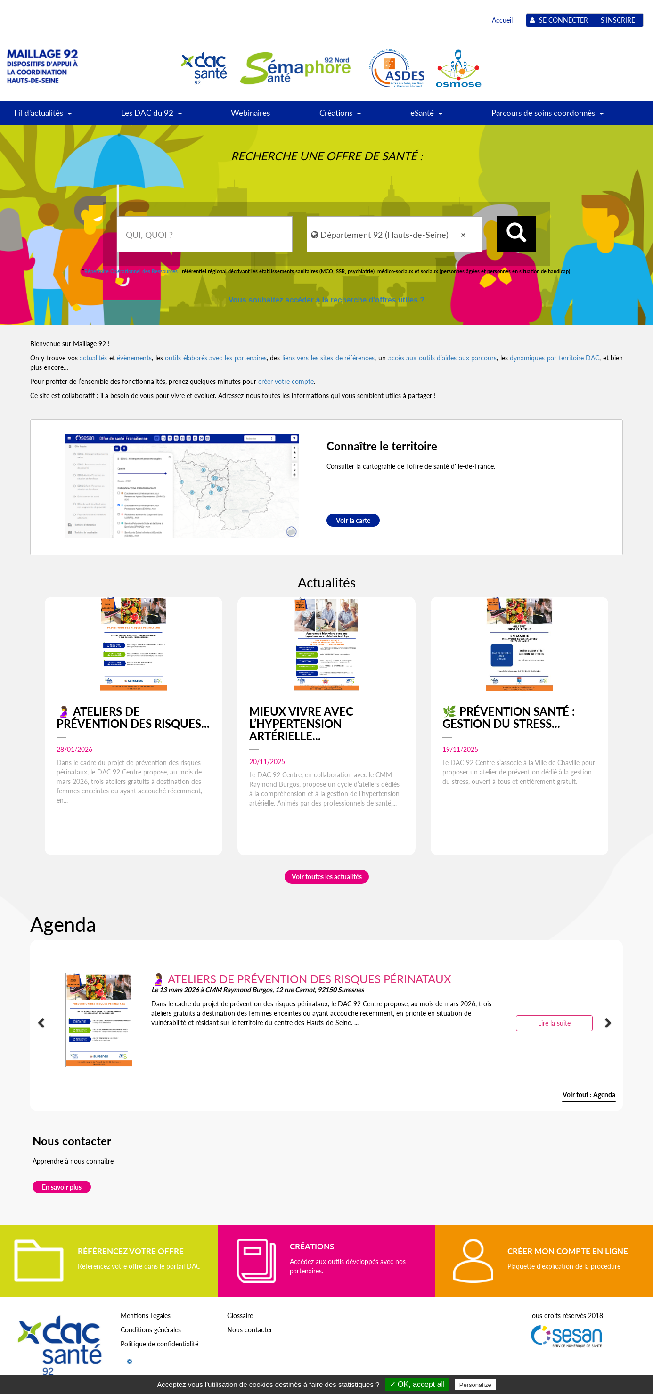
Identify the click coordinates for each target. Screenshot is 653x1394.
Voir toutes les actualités (327, 876)
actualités (93, 358)
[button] (43, 1023)
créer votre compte (286, 381)
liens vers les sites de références (328, 358)
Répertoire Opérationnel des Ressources (131, 271)
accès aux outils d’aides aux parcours (442, 358)
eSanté (426, 116)
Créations (340, 116)
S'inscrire (618, 20)
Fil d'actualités (43, 116)
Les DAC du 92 (151, 116)
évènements (134, 358)
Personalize (475, 1384)
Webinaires (250, 113)
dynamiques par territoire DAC (554, 358)
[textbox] (204, 234)
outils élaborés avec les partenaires (215, 358)
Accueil (502, 20)
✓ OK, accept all (417, 1384)
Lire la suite (554, 1023)
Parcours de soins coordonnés (547, 116)
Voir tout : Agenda (589, 1095)
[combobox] (205, 234)
